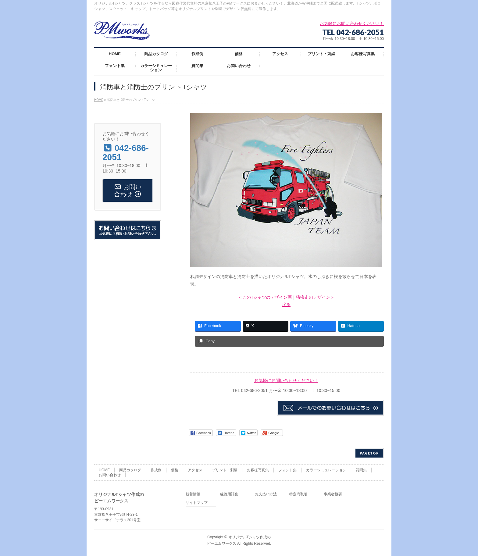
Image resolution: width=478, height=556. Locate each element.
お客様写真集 (258, 470)
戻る (286, 304)
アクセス (195, 470)
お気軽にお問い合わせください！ (286, 380)
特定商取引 (298, 494)
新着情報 (193, 494)
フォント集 (287, 470)
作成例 (156, 470)
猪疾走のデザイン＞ (315, 297)
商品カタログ (130, 470)
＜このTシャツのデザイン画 (265, 297)
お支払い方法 (266, 494)
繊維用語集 (229, 494)
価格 (174, 470)
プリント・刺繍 (224, 470)
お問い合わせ (110, 475)
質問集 (361, 470)
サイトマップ (197, 503)
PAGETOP (369, 453)
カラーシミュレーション (326, 470)
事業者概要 (333, 494)
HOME (104, 470)
